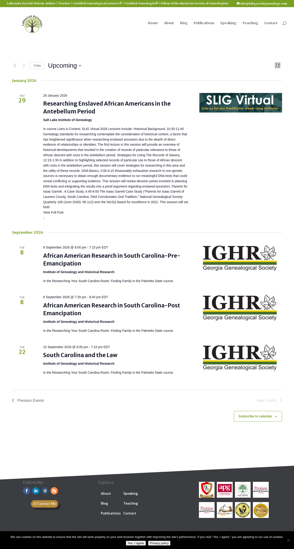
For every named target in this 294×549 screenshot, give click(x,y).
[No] (288, 540)
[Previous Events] (14, 65)
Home (153, 23)
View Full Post (53, 212)
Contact (270, 23)
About (169, 23)
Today (37, 65)
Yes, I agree (136, 543)
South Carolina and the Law (80, 355)
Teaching (250, 23)
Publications (204, 23)
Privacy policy (159, 543)
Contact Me (46, 504)
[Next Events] (23, 65)
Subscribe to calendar (255, 416)
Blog (184, 23)
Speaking (228, 23)
